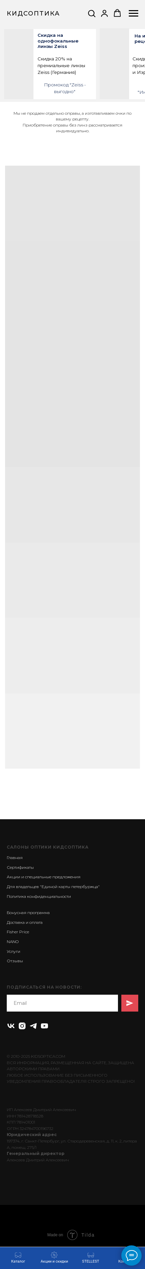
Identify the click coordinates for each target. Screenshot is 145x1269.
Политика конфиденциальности (39, 896)
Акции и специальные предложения (43, 876)
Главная (15, 857)
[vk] (11, 1026)
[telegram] (33, 1026)
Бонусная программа (28, 912)
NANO (13, 941)
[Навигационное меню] (133, 13)
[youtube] (44, 1026)
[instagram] (22, 1026)
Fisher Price (18, 931)
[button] (92, 13)
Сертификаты (20, 867)
